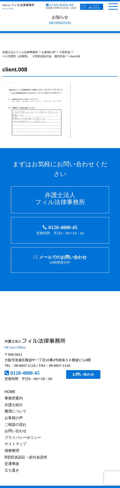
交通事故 (12, 464)
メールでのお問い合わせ (63, 257)
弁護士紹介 (14, 405)
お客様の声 (14, 418)
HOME (10, 392)
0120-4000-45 (62, 227)
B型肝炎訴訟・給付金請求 (26, 457)
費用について (15, 411)
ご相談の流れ (15, 424)
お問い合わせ (83, 374)
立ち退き (12, 470)
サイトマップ (15, 444)
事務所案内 (14, 398)
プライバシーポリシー (23, 437)
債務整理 (12, 451)
